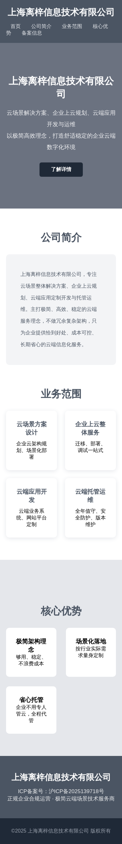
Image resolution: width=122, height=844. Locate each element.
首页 (16, 26)
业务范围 (72, 26)
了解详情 (61, 169)
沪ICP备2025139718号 (76, 791)
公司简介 (41, 26)
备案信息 (32, 33)
